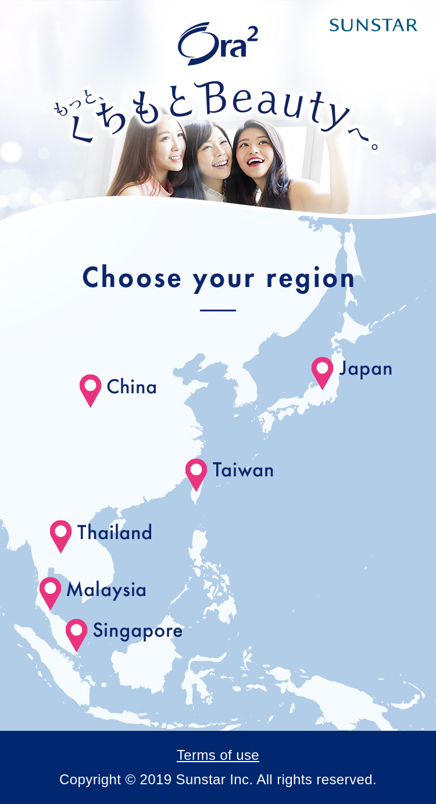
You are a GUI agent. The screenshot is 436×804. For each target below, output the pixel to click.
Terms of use (218, 755)
